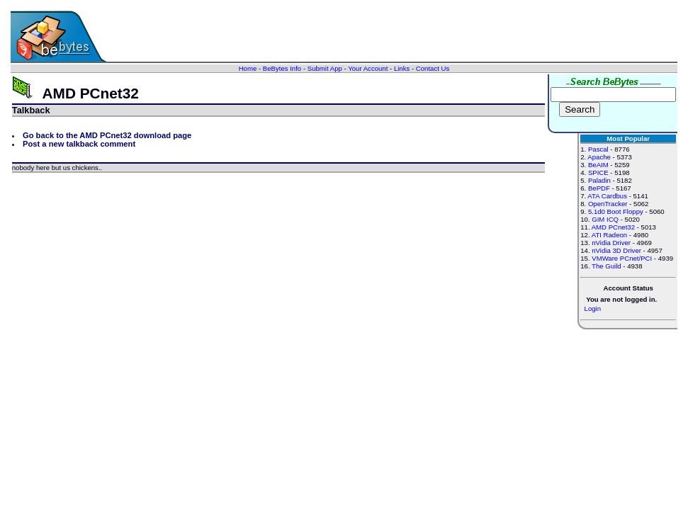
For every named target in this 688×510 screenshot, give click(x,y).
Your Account (368, 68)
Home (248, 68)
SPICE (598, 172)
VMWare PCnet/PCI (622, 258)
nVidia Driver (611, 242)
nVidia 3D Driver (616, 250)
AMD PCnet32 (613, 227)
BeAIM (598, 165)
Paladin (599, 180)
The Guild (606, 266)
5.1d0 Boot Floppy (615, 211)
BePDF (599, 188)
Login (593, 308)
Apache (599, 157)
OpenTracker (608, 204)
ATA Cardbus (607, 196)
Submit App (325, 68)
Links (402, 68)
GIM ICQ (605, 219)
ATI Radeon (609, 235)
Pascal (598, 149)
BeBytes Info (282, 68)
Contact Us (432, 68)
